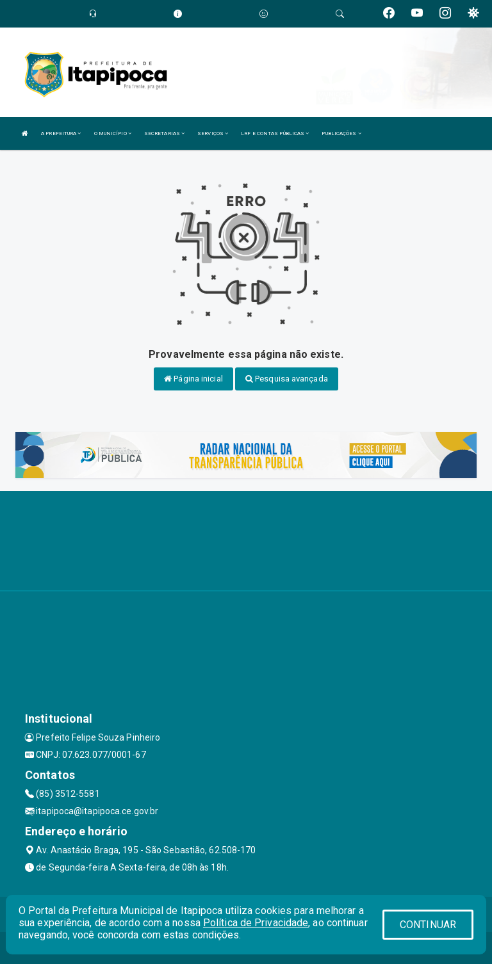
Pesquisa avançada (286, 378)
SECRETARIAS (164, 133)
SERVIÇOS (212, 133)
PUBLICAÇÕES (341, 133)
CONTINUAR (428, 925)
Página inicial (193, 378)
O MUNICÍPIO (112, 133)
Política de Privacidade (255, 923)
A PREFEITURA (61, 133)
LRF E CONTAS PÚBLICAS (275, 133)
